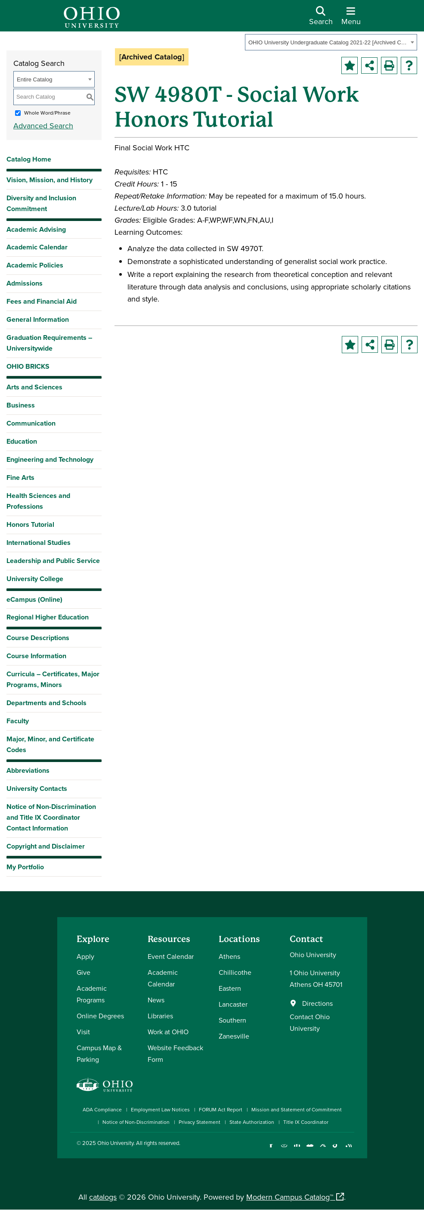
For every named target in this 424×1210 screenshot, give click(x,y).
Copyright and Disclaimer (45, 846)
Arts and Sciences (34, 387)
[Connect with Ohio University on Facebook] (271, 1149)
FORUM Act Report (220, 1109)
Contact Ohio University (310, 1022)
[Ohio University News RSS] (349, 1149)
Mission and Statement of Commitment (296, 1109)
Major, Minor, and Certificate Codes (50, 744)
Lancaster (233, 1004)
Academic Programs (92, 994)
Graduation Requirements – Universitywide (49, 343)
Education (21, 441)
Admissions (24, 283)
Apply (85, 956)
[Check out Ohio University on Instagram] (284, 1149)
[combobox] (331, 42)
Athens (229, 956)
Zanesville (234, 1036)
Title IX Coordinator (305, 1122)
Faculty (17, 721)
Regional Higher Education (47, 617)
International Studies (38, 542)
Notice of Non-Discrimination (136, 1122)
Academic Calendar (37, 247)
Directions (317, 1003)
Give (83, 972)
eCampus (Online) (34, 599)
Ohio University (115, 1143)
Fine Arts (20, 477)
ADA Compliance (102, 1109)
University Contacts (36, 788)
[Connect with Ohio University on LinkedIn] (297, 1149)
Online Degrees (100, 1015)
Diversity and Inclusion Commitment (41, 203)
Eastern (230, 988)
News (156, 1000)
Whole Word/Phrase (47, 112)
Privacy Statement (199, 1122)
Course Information (36, 656)
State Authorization (251, 1122)
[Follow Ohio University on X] (323, 1149)
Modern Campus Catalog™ (289, 1196)
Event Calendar (171, 956)
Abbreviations (28, 770)
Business (20, 405)
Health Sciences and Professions (38, 501)
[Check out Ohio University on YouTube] (310, 1149)
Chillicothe (235, 972)
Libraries (160, 1015)
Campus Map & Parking (99, 1053)
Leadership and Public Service (53, 561)
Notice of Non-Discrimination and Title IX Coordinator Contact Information (51, 817)
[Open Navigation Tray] (351, 18)
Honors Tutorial (30, 524)
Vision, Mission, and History (49, 180)
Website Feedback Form (175, 1053)
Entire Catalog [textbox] (34, 79)
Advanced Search (43, 125)
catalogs (103, 1196)
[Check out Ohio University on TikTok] (336, 1149)
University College (34, 579)
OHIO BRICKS (28, 366)
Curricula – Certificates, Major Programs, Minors (52, 679)
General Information (37, 319)
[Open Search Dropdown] (321, 18)
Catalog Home (28, 159)
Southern (232, 1020)
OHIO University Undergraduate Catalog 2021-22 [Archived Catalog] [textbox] (328, 42)
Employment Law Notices (160, 1109)
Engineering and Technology (49, 459)
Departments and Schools (46, 703)
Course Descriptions (37, 638)
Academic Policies (34, 265)
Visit (83, 1031)
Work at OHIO (168, 1031)
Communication (31, 423)
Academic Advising (36, 229)
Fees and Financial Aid (41, 301)
